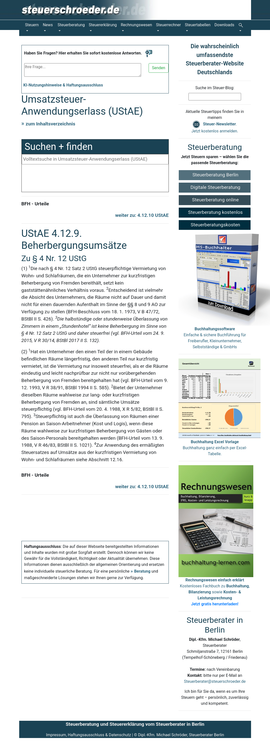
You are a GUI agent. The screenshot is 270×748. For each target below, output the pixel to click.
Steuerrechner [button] (168, 24)
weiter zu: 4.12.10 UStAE (142, 215)
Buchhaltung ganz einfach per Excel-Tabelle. (215, 447)
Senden (158, 67)
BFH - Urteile (35, 204)
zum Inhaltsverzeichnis (50, 124)
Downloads (224, 24)
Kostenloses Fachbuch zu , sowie (215, 592)
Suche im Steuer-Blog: (214, 87)
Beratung (142, 571)
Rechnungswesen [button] (136, 24)
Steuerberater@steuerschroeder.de (215, 681)
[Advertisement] (95, 179)
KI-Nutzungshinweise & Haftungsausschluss (63, 85)
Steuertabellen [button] (198, 24)
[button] (241, 28)
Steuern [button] (32, 24)
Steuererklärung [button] (103, 24)
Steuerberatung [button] (71, 24)
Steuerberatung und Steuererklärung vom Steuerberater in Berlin (135, 724)
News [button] (48, 24)
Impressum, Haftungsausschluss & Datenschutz (88, 735)
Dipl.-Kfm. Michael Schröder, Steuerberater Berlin (181, 735)
